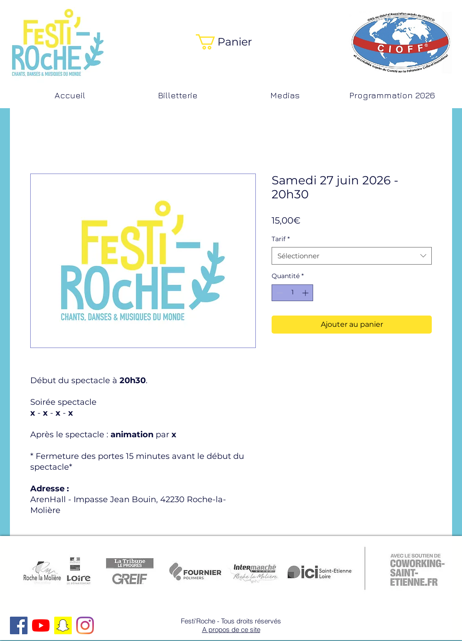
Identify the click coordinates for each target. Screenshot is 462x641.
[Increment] (306, 293)
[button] (231, 42)
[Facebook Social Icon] (19, 625)
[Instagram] (85, 625)
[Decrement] (278, 293)
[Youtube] (41, 625)
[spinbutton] (292, 293)
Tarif (281, 239)
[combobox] (352, 256)
